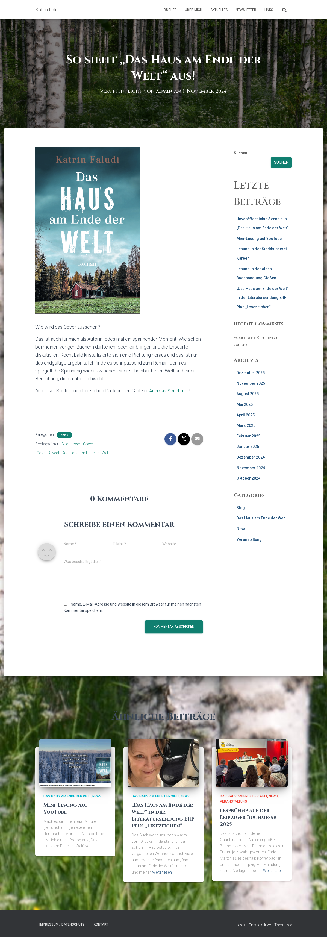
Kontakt (101, 924)
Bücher (170, 10)
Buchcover (70, 444)
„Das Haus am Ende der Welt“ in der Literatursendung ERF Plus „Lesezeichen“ (262, 297)
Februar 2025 (248, 436)
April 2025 (246, 415)
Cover (88, 444)
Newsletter (246, 10)
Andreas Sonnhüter (169, 390)
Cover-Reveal (48, 453)
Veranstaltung (249, 539)
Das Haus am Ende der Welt (85, 453)
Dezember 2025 (251, 373)
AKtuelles (219, 10)
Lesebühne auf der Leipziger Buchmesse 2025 (248, 817)
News (64, 434)
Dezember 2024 (251, 457)
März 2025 (246, 425)
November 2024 (251, 468)
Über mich (193, 10)
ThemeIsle (283, 925)
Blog (241, 508)
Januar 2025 (248, 446)
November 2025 (251, 383)
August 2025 (248, 394)
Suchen (240, 153)
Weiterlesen (162, 872)
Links (268, 10)
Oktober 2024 (248, 478)
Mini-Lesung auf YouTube (259, 238)
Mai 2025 (245, 404)
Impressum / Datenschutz (62, 924)
